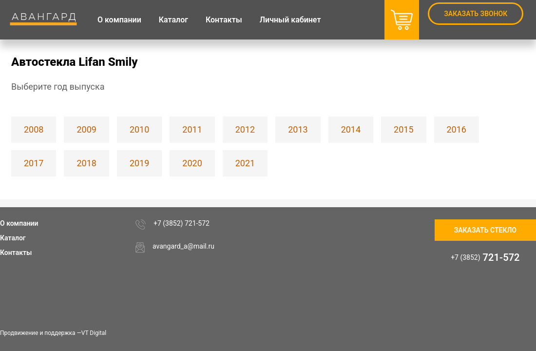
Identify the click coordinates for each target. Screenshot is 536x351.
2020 (192, 163)
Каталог (13, 238)
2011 (192, 129)
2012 (245, 129)
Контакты (16, 252)
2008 (33, 129)
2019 (139, 163)
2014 (351, 129)
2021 (245, 163)
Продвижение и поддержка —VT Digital (53, 333)
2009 (86, 129)
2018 (86, 163)
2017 (33, 163)
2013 (297, 129)
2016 (456, 129)
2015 (403, 129)
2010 (139, 129)
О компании (19, 223)
